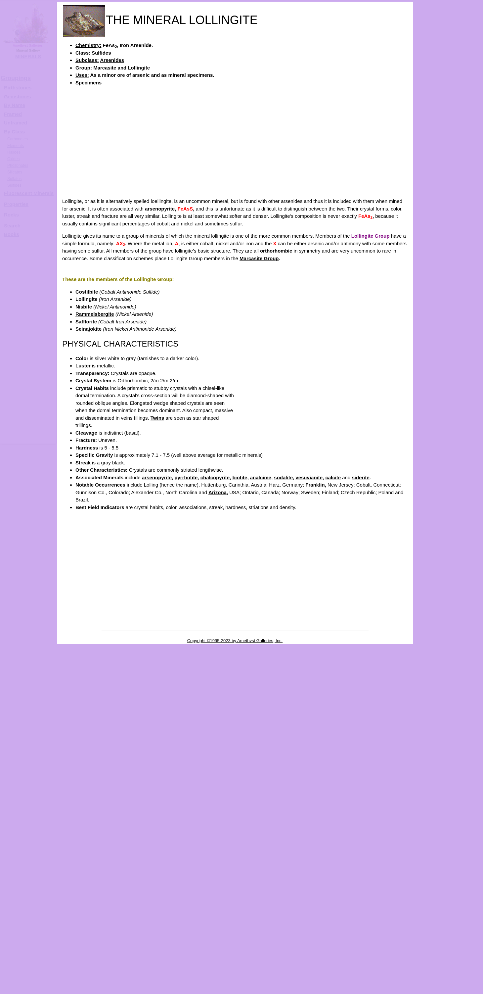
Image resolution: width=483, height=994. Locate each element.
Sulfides (101, 53)
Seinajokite (88, 329)
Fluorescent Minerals (29, 193)
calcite (333, 477)
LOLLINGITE (454, 210)
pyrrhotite (186, 477)
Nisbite (83, 306)
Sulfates (14, 178)
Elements (15, 145)
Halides (14, 152)
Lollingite (139, 68)
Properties (16, 204)
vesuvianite (309, 477)
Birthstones (17, 87)
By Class (14, 131)
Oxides (13, 159)
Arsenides (112, 60)
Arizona (217, 492)
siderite (360, 477)
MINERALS (28, 56)
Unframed (15, 122)
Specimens (88, 82)
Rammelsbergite (94, 314)
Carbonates (17, 139)
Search (12, 225)
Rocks (11, 214)
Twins (157, 418)
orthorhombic (276, 251)
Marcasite (104, 68)
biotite (239, 477)
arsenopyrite (160, 209)
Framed (13, 114)
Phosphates (17, 165)
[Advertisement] (235, 137)
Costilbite (86, 292)
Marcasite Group (259, 258)
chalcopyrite (215, 477)
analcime (260, 477)
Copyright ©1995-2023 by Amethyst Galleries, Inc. (235, 640)
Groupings (16, 78)
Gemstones (17, 96)
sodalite (283, 477)
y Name (16, 105)
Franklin (315, 485)
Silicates (14, 172)
